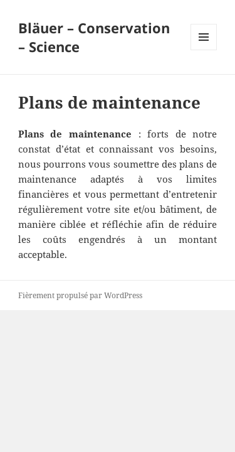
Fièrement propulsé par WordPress (80, 295)
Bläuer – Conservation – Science (94, 37)
